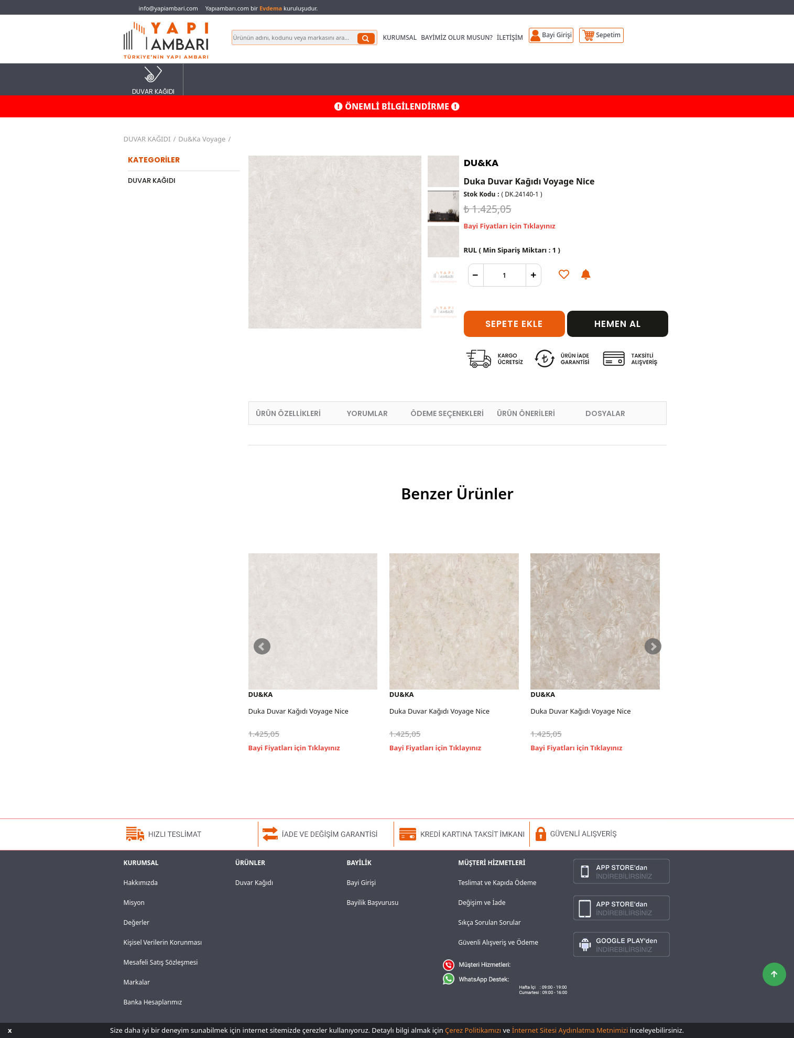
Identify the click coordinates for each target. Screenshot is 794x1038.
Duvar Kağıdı (254, 882)
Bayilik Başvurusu (373, 902)
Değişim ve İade (481, 902)
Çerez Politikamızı (473, 1030)
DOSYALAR (605, 413)
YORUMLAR (367, 413)
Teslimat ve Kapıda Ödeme (497, 882)
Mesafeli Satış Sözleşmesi (161, 962)
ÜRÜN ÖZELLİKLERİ (288, 413)
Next (653, 646)
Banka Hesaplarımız (153, 1002)
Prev (262, 646)
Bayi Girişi (361, 882)
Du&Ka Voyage (201, 139)
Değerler (136, 922)
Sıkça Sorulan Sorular (489, 922)
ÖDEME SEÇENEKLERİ (447, 413)
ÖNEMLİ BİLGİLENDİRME (397, 106)
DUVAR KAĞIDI (153, 79)
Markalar (137, 982)
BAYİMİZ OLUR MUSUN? (457, 37)
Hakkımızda (141, 882)
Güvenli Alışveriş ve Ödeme (498, 942)
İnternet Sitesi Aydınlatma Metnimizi (570, 1030)
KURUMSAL (400, 37)
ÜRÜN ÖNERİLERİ (526, 413)
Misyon (134, 902)
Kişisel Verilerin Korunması (163, 942)
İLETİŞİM (510, 37)
